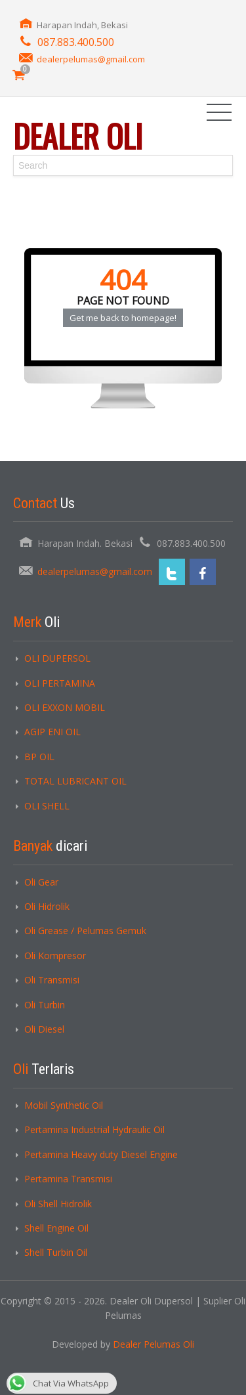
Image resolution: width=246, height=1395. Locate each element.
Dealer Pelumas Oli (153, 1344)
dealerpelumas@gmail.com (91, 59)
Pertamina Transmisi (68, 1178)
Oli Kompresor (55, 955)
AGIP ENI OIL (52, 731)
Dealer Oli (77, 135)
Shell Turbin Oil (55, 1252)
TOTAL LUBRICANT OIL (75, 781)
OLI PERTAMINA (59, 683)
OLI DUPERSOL (57, 658)
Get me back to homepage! (123, 318)
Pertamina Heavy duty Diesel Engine (101, 1154)
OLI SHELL (47, 806)
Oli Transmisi (51, 980)
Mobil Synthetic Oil (63, 1105)
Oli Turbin (44, 1004)
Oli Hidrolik (47, 906)
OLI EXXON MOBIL (64, 707)
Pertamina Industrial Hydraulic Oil (94, 1129)
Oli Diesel (44, 1029)
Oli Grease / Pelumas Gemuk (85, 930)
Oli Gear (41, 882)
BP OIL (39, 756)
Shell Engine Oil (56, 1228)
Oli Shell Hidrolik (58, 1203)
